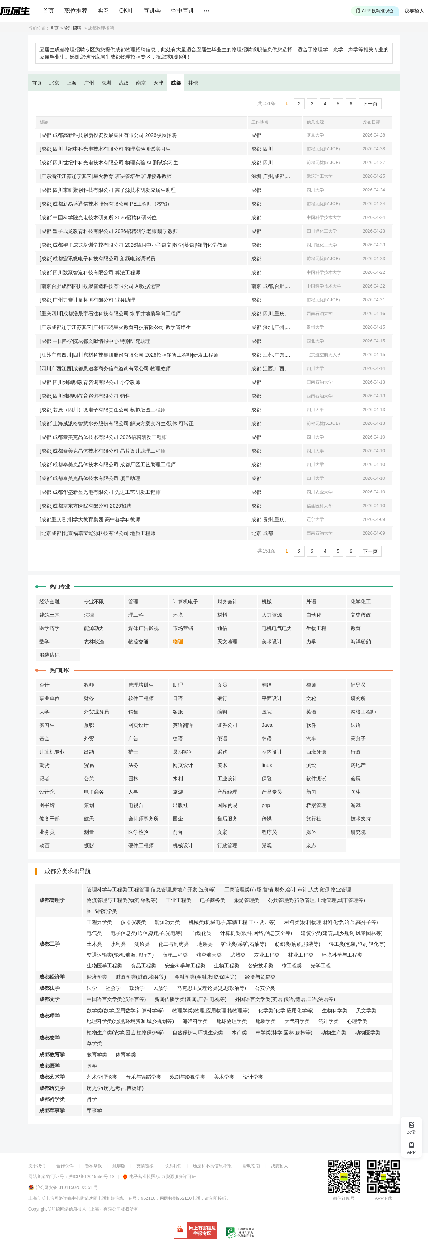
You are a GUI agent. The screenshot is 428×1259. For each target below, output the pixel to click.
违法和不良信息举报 (212, 1165)
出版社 (180, 805)
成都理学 (49, 1016)
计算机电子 (185, 601)
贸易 (89, 765)
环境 (178, 615)
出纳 (89, 752)
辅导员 (358, 685)
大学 (44, 712)
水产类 (239, 1032)
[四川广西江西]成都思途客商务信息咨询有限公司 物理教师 (105, 368)
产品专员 (272, 792)
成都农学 (49, 1038)
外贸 (89, 738)
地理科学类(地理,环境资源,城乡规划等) (130, 1021)
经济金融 (49, 601)
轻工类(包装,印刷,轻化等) (357, 944)
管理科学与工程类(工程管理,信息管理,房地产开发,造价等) (151, 889)
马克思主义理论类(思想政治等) (211, 988)
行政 (356, 752)
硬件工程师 (141, 845)
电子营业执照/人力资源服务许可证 (159, 1176)
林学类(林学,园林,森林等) (284, 1032)
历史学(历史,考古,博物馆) (115, 1088)
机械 (267, 601)
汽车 (311, 738)
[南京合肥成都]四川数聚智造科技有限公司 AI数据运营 (100, 286)
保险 (267, 778)
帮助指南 (251, 1165)
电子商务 (94, 792)
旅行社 (313, 819)
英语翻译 (183, 725)
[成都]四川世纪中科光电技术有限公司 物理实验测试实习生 (105, 149)
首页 (48, 11)
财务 (89, 698)
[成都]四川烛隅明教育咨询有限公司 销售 (85, 396)
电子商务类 (212, 900)
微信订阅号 (344, 1198)
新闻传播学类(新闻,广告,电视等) (190, 999)
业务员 (47, 832)
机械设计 (183, 845)
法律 (89, 615)
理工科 (136, 615)
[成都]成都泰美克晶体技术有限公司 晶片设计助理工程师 (103, 451)
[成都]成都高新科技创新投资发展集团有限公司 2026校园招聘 (108, 135)
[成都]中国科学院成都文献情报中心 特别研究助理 (95, 341)
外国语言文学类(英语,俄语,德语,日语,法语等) (285, 999)
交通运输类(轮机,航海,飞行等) (120, 955)
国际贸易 (227, 805)
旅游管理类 (246, 900)
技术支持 (361, 819)
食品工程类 (143, 966)
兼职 (89, 725)
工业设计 (227, 778)
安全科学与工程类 (185, 966)
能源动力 (94, 628)
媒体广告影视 (143, 628)
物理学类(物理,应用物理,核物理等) (210, 1010)
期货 (44, 765)
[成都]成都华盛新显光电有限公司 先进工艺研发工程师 (100, 492)
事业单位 (49, 698)
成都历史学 (52, 1088)
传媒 (267, 819)
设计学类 (253, 1077)
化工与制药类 (173, 944)
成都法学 (49, 988)
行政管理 (227, 845)
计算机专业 (52, 752)
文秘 (311, 698)
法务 (133, 765)
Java (267, 725)
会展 (356, 778)
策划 (89, 805)
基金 (44, 738)
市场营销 (183, 628)
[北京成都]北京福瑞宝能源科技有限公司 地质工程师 (97, 533)
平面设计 (272, 698)
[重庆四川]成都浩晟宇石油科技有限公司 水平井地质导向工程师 (110, 313)
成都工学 (49, 944)
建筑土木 (49, 615)
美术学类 (224, 1077)
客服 (178, 712)
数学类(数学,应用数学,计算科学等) (125, 1010)
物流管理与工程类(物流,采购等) (122, 900)
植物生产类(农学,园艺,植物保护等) (125, 1032)
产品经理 (227, 792)
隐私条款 (93, 1165)
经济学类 (97, 977)
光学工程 (321, 966)
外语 (311, 601)
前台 (178, 832)
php (266, 805)
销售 (133, 712)
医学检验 (138, 832)
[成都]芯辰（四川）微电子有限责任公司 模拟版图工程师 (103, 410)
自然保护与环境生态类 (197, 1032)
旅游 (178, 792)
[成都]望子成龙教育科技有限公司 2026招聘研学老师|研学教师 (109, 231)
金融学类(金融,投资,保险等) (205, 977)
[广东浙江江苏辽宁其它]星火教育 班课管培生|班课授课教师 (106, 176)
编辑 (222, 712)
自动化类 (201, 933)
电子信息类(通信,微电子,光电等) (147, 933)
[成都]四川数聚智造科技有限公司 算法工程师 (90, 272)
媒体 (311, 832)
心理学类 (357, 1021)
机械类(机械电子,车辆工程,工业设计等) (232, 922)
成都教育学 (52, 1054)
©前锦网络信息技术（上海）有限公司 (84, 1209)
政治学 (137, 988)
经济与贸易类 (260, 977)
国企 (178, 819)
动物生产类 (333, 1032)
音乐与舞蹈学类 (143, 1077)
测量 (89, 832)
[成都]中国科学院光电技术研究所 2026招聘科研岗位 (98, 217)
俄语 (222, 738)
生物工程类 (226, 966)
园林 (133, 778)
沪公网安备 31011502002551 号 (67, 1187)
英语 (311, 712)
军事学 (94, 1110)
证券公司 (227, 725)
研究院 (358, 832)
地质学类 (266, 1021)
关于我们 (37, 1165)
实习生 (47, 725)
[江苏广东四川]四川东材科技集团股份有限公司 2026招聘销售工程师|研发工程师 (129, 355)
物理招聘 (72, 28)
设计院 (47, 792)
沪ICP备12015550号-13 (91, 1176)
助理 (178, 685)
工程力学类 (99, 922)
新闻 (311, 792)
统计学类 (328, 1021)
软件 (311, 725)
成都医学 (49, 1066)
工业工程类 (178, 900)
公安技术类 (260, 966)
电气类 (94, 933)
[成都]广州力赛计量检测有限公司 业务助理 (87, 300)
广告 (133, 738)
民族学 (160, 988)
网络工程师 (363, 712)
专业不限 (94, 601)
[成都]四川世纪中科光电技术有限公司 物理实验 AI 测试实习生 (109, 162)
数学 (44, 641)
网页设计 (138, 725)
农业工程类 (266, 955)
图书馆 (47, 805)
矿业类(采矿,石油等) (243, 944)
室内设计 (272, 752)
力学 (311, 641)
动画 (44, 845)
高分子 (358, 738)
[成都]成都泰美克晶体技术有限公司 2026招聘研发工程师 (103, 437)
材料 (222, 615)
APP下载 (383, 1198)
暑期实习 (183, 752)
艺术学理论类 (102, 1077)
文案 (222, 832)
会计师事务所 (143, 819)
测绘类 (142, 944)
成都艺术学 (52, 1077)
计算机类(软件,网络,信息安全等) (256, 933)
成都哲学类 (52, 1099)
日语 (178, 698)
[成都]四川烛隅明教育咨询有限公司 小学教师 (90, 382)
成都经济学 (52, 977)
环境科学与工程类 (342, 955)
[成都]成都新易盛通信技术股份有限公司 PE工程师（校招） (106, 204)
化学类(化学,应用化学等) (285, 1010)
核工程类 (292, 966)
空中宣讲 (182, 11)
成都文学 (49, 999)
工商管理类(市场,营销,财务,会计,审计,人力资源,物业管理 (287, 889)
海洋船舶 (361, 641)
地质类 (205, 944)
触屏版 (118, 1165)
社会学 (113, 988)
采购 (222, 752)
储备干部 (49, 819)
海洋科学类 (195, 1021)
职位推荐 (75, 11)
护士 (133, 752)
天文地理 (227, 641)
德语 (178, 738)
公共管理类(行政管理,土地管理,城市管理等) (316, 900)
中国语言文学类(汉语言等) (116, 999)
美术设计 (272, 641)
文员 (222, 685)
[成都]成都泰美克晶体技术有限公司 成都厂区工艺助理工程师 (108, 464)
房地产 (358, 765)
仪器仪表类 (133, 922)
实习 (103, 11)
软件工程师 (141, 698)
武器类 (237, 955)
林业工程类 (300, 955)
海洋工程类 (175, 955)
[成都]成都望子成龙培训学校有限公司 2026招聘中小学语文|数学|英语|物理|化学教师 (133, 245)
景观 (267, 845)
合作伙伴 (65, 1165)
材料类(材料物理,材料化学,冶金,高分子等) (331, 922)
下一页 (370, 104)
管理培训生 (141, 685)
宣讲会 (152, 11)
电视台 (136, 805)
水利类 (118, 944)
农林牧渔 (94, 641)
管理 (133, 601)
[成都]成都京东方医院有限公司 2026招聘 (85, 506)
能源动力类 (167, 922)
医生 (356, 792)
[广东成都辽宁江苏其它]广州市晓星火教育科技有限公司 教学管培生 (115, 327)
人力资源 (272, 615)
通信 (222, 628)
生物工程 (316, 628)
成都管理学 (52, 900)
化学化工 (361, 601)
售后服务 (227, 819)
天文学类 (366, 1010)
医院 (267, 712)
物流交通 (138, 641)
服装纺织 (49, 655)
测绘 (311, 765)
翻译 (267, 685)
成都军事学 (52, 1110)
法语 (356, 725)
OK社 (126, 11)
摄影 (89, 845)
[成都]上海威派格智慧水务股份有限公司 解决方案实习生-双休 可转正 (117, 423)
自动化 (313, 615)
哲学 (92, 1099)
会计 (44, 685)
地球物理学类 (232, 1021)
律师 (311, 685)
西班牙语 (316, 752)
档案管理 (316, 805)
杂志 (311, 845)
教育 (356, 628)
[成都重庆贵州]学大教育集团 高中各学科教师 (90, 519)
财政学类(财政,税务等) (141, 977)
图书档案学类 (102, 911)
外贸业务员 (96, 712)
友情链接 (145, 1165)
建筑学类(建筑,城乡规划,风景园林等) (342, 933)
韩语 (267, 738)
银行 (222, 698)
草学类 (94, 1043)
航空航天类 (209, 955)
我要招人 (414, 11)
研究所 (358, 698)
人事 (133, 792)
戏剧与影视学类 (187, 1077)
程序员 (269, 832)
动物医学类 (367, 1032)
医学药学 (49, 628)
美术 (222, 765)
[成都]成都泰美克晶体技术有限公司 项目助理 (90, 478)
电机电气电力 (277, 628)
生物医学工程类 (104, 966)
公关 (89, 778)
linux (267, 765)
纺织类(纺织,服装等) (297, 944)
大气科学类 (297, 1021)
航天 (89, 819)
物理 (178, 641)
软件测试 (316, 778)
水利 (178, 778)
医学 (92, 1066)
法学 (92, 988)
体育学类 (126, 1054)
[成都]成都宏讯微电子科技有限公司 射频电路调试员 (97, 259)
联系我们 (173, 1165)
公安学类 (265, 988)
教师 (89, 685)
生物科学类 (334, 1010)
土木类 (94, 944)
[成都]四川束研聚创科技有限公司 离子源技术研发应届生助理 (108, 190)
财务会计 (227, 601)
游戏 (356, 805)
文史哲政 (361, 615)
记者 (44, 778)
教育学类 (97, 1054)
